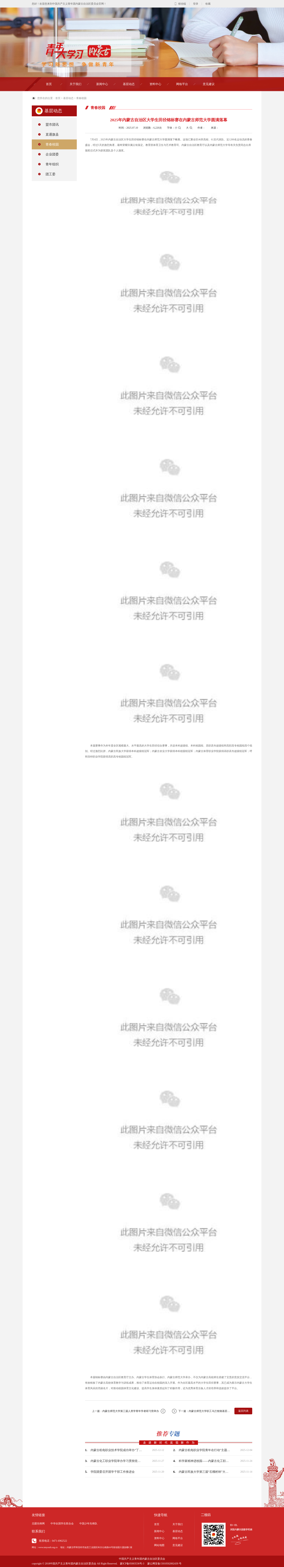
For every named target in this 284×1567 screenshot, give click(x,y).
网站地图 (159, 1545)
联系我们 (38, 1531)
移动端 (182, 3)
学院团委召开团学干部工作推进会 (113, 1471)
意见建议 (209, 84)
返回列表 (243, 1411)
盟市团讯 (52, 124)
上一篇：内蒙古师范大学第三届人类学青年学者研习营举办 (128, 1411)
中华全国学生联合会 (62, 1523)
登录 (195, 3)
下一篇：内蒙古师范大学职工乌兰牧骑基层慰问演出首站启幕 (201, 1411)
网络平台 (182, 84)
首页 (49, 84)
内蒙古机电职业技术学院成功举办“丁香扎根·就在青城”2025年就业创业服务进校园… (116, 1450)
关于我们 (75, 84)
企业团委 (52, 154)
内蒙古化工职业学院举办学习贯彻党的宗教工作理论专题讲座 (116, 1460)
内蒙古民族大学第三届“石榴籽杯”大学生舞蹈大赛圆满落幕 (204, 1471)
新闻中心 (102, 84)
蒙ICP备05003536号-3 (132, 1563)
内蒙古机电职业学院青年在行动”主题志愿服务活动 (204, 1450)
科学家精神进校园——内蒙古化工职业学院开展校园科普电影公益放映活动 (204, 1460)
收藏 (208, 3)
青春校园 (81, 98)
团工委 (50, 174)
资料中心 (155, 84)
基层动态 (129, 84)
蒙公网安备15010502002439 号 (164, 1563)
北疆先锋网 (38, 1523)
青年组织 (52, 164)
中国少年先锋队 (88, 1523)
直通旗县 (52, 134)
